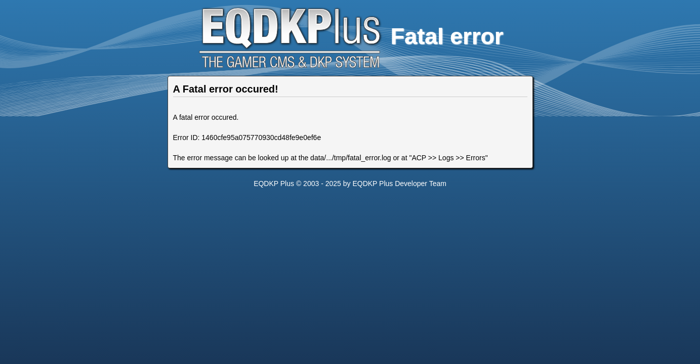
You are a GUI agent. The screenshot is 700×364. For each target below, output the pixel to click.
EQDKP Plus (274, 183)
